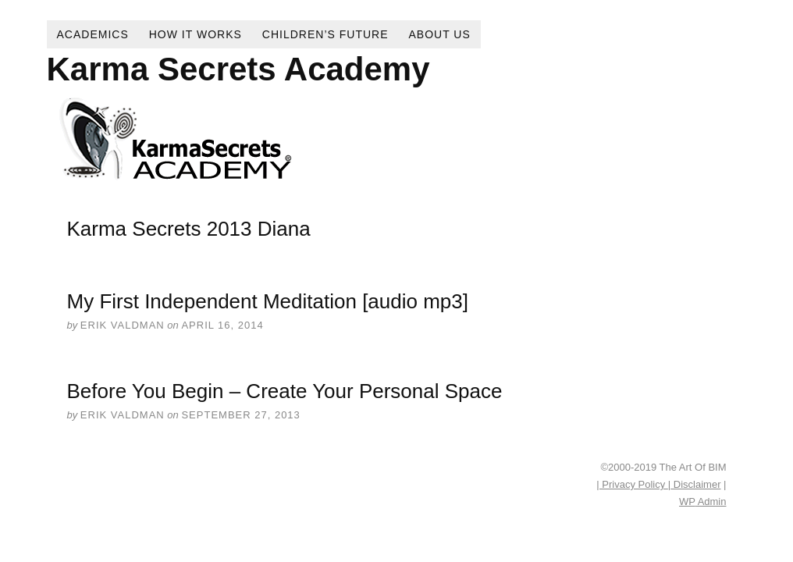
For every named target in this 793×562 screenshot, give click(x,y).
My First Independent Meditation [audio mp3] (268, 301)
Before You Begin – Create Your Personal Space (285, 391)
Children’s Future (325, 34)
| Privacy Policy (632, 484)
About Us (440, 34)
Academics (93, 34)
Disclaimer (695, 484)
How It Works (195, 34)
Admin (702, 501)
